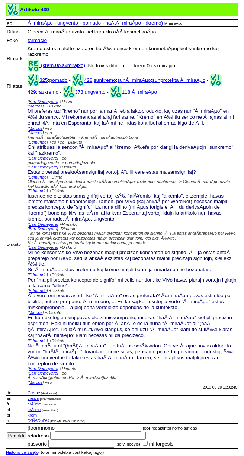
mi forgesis (158, 444)
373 (73, 92)
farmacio (37, 40)
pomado (92, 23)
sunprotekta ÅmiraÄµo (178, 80)
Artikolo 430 (34, 9)
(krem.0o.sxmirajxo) (56, 65)
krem (32, 415)
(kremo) (154, 23)
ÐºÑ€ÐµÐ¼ (38, 420)
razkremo (47, 92)
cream (33, 398)
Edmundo (38, 142)
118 (120, 92)
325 (38, 80)
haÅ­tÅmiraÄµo (123, 23)
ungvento (67, 23)
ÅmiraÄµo (40, 23)
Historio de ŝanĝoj (23, 452)
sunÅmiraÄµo (134, 80)
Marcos (35, 106)
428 (82, 80)
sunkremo (105, 80)
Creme (34, 393)
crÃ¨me (34, 404)
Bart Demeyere (43, 101)
